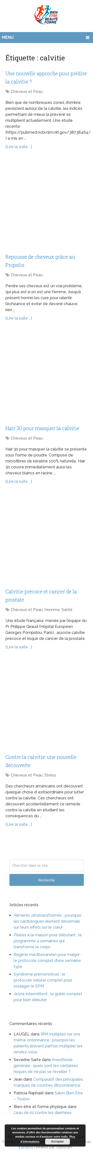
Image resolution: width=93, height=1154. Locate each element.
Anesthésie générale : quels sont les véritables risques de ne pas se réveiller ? (46, 1065)
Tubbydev (64, 1147)
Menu (8, 37)
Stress (50, 775)
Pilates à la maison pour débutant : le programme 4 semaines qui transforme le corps (48, 941)
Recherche (46, 880)
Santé (67, 609)
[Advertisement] (46, 203)
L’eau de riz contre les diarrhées (43, 1112)
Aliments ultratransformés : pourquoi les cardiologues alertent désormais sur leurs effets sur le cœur (47, 921)
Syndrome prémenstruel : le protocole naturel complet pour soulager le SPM (43, 980)
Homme (52, 609)
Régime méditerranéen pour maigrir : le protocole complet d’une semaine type (47, 960)
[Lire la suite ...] (18, 146)
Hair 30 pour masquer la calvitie (42, 428)
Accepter (57, 1141)
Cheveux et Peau (27, 91)
